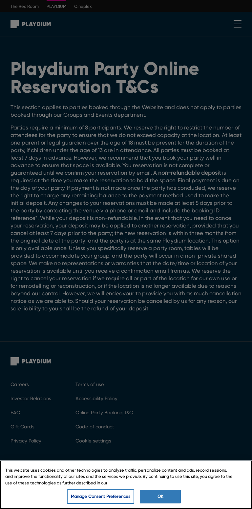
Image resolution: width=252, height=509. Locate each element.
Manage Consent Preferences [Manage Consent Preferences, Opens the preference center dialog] (100, 496)
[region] (126, 484)
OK (160, 496)
